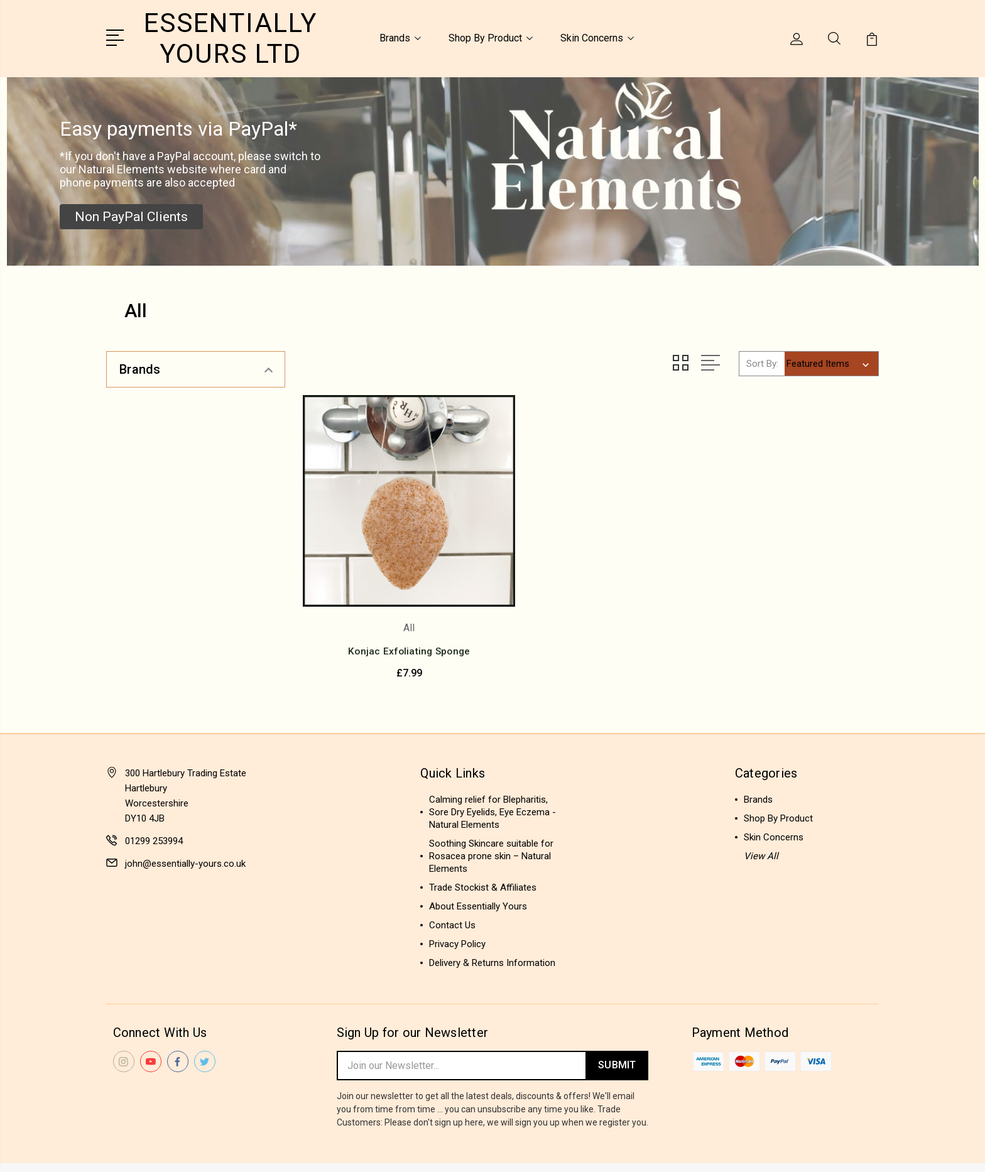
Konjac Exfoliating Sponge (393, 615)
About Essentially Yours (478, 869)
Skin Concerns (597, 37)
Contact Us (452, 888)
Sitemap (234, 1151)
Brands (400, 37)
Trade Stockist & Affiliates (482, 850)
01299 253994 (154, 804)
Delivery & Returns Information (492, 925)
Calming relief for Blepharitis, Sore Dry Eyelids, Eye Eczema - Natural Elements (492, 775)
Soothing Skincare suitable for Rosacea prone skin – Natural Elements (491, 819)
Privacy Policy (457, 907)
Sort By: (762, 360)
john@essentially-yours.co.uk (185, 826)
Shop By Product (491, 37)
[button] (131, 214)
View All (761, 819)
